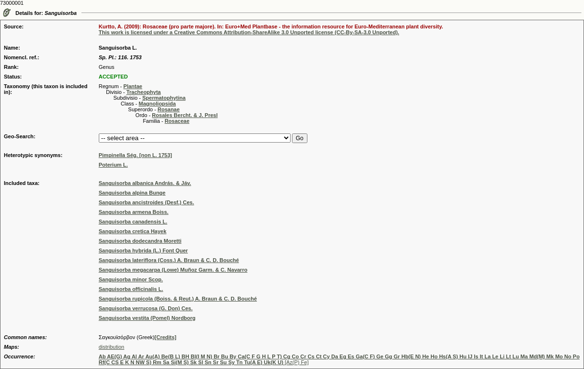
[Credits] (165, 337)
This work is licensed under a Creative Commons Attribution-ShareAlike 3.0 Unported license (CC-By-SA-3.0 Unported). (249, 32)
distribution (111, 347)
